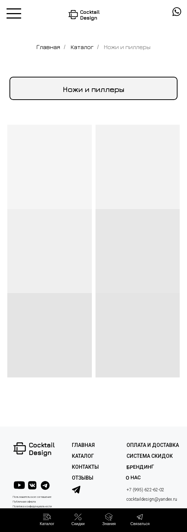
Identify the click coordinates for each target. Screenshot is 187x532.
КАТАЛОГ (83, 456)
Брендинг (140, 467)
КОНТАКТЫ (85, 467)
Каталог (82, 47)
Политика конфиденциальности (32, 506)
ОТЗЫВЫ (82, 478)
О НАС (132, 477)
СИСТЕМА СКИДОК (149, 456)
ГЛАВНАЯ (83, 445)
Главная (48, 47)
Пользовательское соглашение (32, 497)
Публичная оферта (24, 501)
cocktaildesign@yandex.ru (151, 499)
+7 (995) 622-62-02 (145, 489)
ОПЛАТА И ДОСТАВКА (152, 445)
